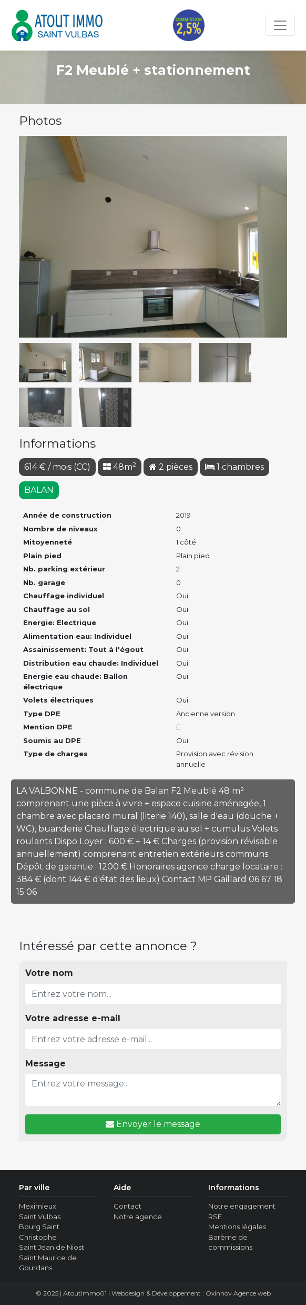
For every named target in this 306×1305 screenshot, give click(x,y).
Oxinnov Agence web (238, 1293)
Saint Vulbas (39, 1216)
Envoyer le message (153, 1124)
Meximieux (37, 1206)
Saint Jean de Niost (51, 1247)
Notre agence (138, 1216)
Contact (127, 1206)
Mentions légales (237, 1226)
